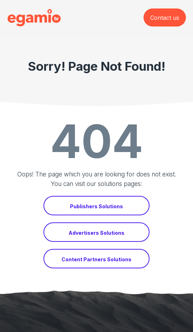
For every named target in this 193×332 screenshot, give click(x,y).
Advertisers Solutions (96, 233)
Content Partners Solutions (96, 259)
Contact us (164, 17)
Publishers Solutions (96, 206)
